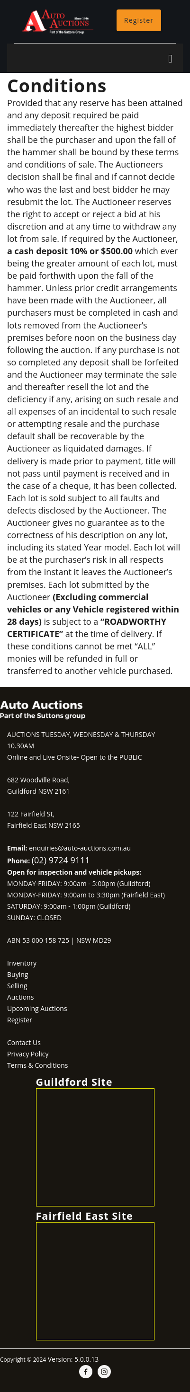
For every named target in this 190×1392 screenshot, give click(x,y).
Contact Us (24, 1042)
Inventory (21, 962)
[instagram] (104, 1371)
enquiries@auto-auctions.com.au (80, 847)
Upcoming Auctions (37, 1008)
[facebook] (85, 1371)
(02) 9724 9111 (61, 860)
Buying (17, 974)
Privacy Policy (27, 1053)
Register (139, 20)
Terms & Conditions (37, 1065)
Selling (17, 985)
